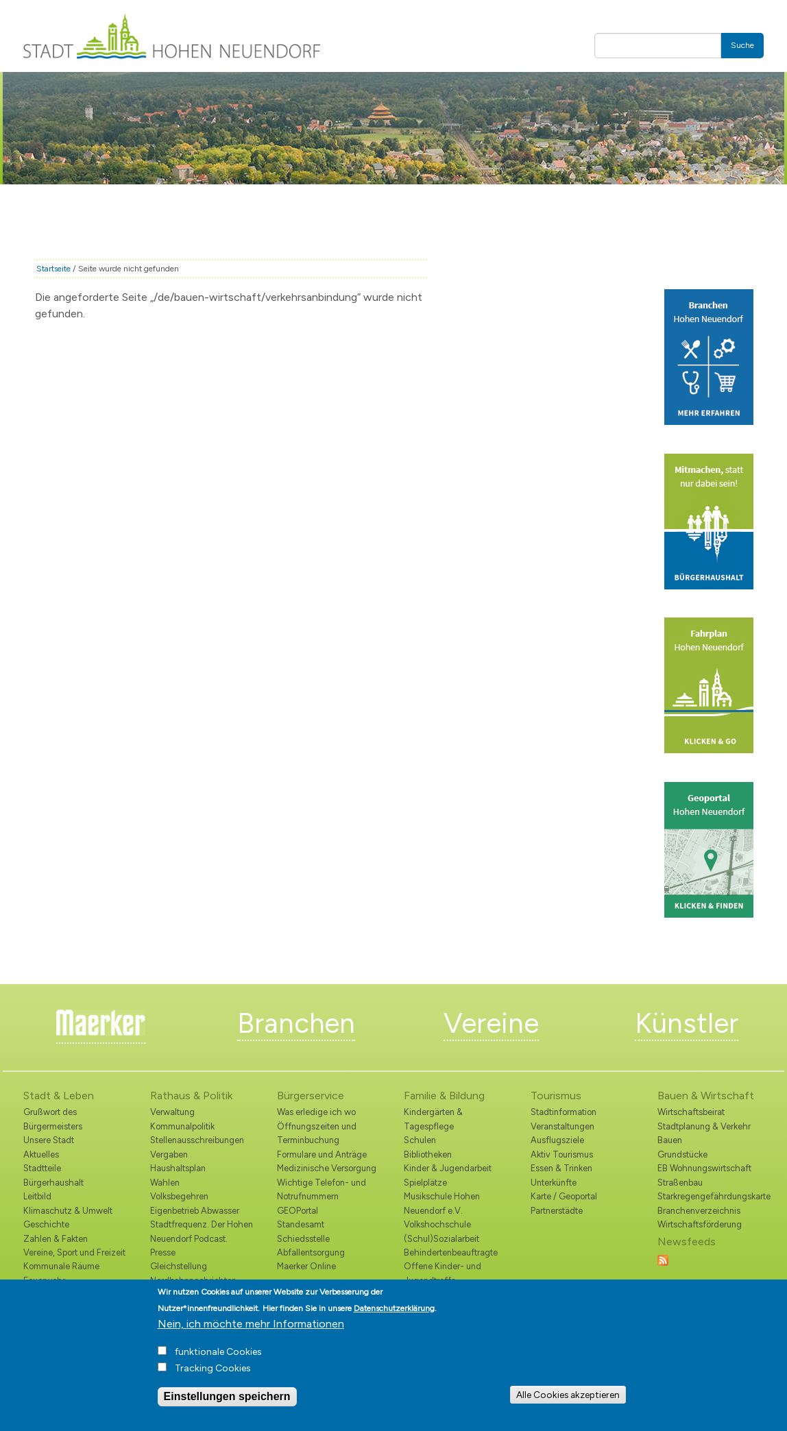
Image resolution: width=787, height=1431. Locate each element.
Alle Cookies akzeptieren (568, 1405)
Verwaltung (172, 1112)
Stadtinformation (563, 1112)
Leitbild (37, 1196)
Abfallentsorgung (311, 1252)
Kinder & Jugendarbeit (448, 1168)
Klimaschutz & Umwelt (67, 1211)
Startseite (53, 268)
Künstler (686, 1023)
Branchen (296, 1023)
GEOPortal (297, 1211)
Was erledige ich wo (316, 1112)
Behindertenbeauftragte (451, 1252)
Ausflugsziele (557, 1140)
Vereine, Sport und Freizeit (74, 1252)
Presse (162, 1252)
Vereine (491, 1023)
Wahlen (165, 1182)
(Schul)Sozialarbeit (441, 1239)
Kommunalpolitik (182, 1126)
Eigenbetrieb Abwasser (194, 1211)
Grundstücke (682, 1154)
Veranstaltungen (562, 1126)
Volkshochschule (437, 1224)
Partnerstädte (557, 1211)
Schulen (420, 1140)
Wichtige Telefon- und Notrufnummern (321, 1189)
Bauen (669, 1140)
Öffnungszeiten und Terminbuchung (316, 1133)
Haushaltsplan (178, 1168)
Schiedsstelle (303, 1239)
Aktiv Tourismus (562, 1154)
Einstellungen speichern (227, 1407)
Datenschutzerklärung (394, 1319)
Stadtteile (42, 1168)
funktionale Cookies (218, 1363)
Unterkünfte (554, 1182)
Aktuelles (41, 1154)
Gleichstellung (178, 1266)
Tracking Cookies (213, 1379)
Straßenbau (680, 1182)
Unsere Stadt (48, 1140)
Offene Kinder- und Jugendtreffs (442, 1273)
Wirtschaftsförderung (699, 1224)
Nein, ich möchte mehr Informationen (251, 1334)
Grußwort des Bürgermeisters (52, 1119)
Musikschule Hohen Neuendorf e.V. (442, 1203)
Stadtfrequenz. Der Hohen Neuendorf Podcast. (201, 1231)
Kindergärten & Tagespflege (433, 1119)
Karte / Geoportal (564, 1196)
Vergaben (169, 1154)
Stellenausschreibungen (197, 1140)
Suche (742, 45)
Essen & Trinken (561, 1168)
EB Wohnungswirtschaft (704, 1168)
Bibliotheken (428, 1154)
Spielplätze (425, 1182)
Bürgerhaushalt (53, 1182)
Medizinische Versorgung (326, 1168)
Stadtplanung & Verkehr (704, 1126)
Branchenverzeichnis (698, 1211)
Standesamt (300, 1224)
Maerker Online (306, 1266)
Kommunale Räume (61, 1266)
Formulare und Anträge (322, 1154)
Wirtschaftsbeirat (691, 1112)
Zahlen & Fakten (55, 1239)
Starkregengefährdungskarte (710, 1196)
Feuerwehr (44, 1280)
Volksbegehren (179, 1196)
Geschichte (46, 1224)
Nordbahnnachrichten (193, 1280)
